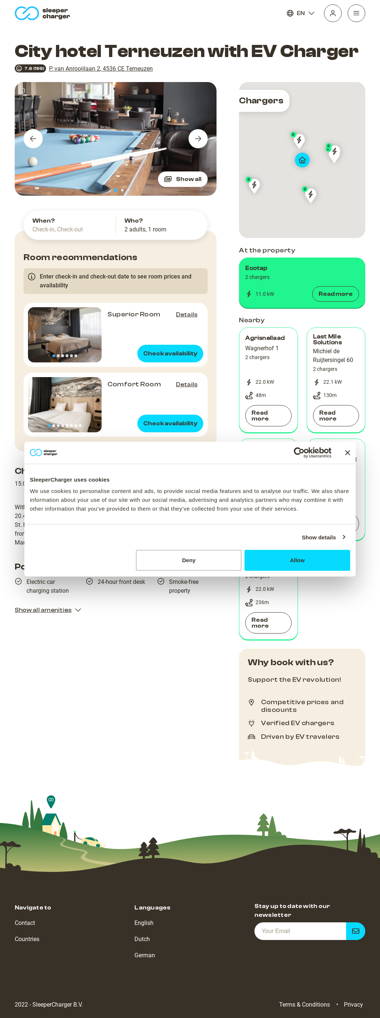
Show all (182, 179)
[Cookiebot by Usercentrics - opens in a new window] (299, 452)
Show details (319, 537)
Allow (297, 560)
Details (187, 314)
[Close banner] (347, 452)
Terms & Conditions (304, 1004)
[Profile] (333, 13)
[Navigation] (356, 13)
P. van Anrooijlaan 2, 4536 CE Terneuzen (101, 68)
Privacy (353, 1004)
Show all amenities (48, 610)
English (144, 922)
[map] (302, 160)
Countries (27, 939)
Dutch (142, 939)
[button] (302, 283)
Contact (25, 922)
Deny (189, 560)
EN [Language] (300, 13)
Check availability (170, 353)
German (144, 955)
